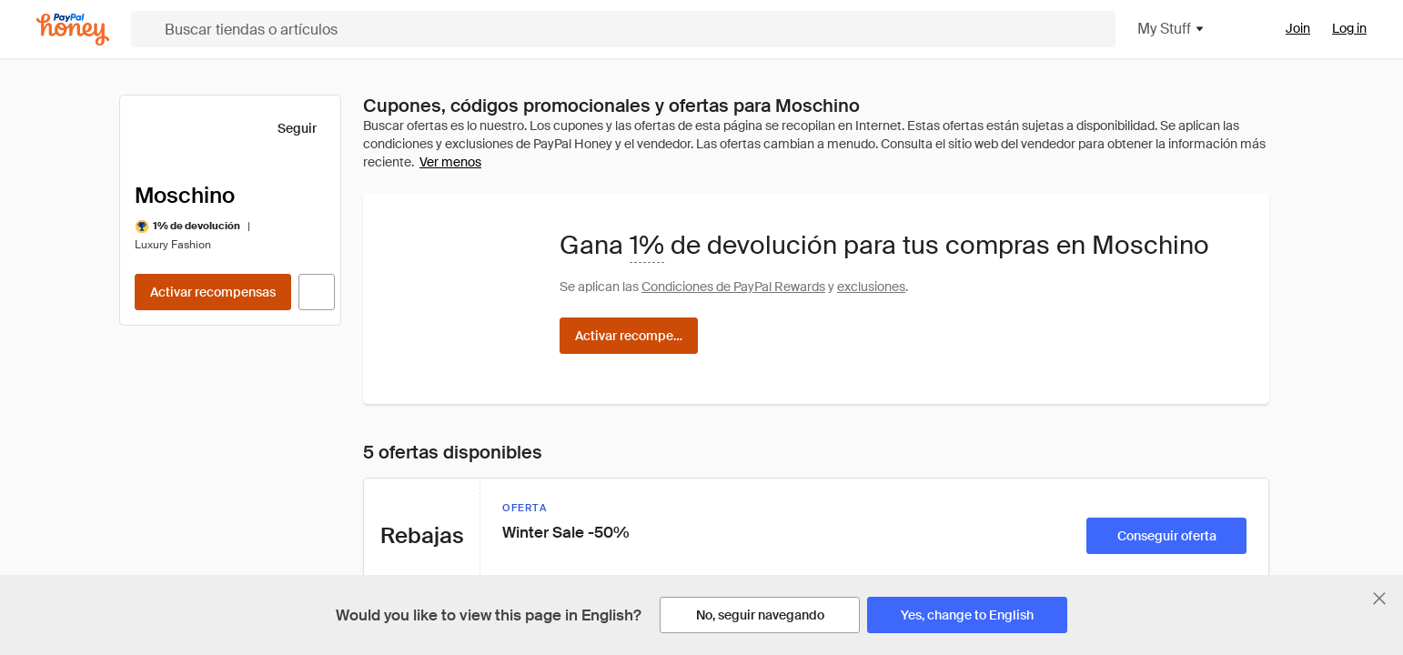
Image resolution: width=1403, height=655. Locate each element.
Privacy (583, 355)
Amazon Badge (395, 391)
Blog (158, 500)
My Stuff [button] (1083, 28)
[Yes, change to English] (967, 615)
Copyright (590, 391)
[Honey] (72, 29)
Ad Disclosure (601, 500)
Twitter (813, 391)
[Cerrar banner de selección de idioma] (1379, 599)
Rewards (1176, 28)
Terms (580, 464)
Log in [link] (1349, 28)
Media (163, 537)
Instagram (823, 427)
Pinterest (819, 464)
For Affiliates (386, 464)
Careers (169, 427)
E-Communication (616, 537)
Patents (584, 427)
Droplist (373, 355)
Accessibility (598, 573)
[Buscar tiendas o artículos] (540, 29)
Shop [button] (995, 28)
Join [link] (1298, 28)
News (162, 464)
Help (159, 391)
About (163, 355)
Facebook (822, 355)
